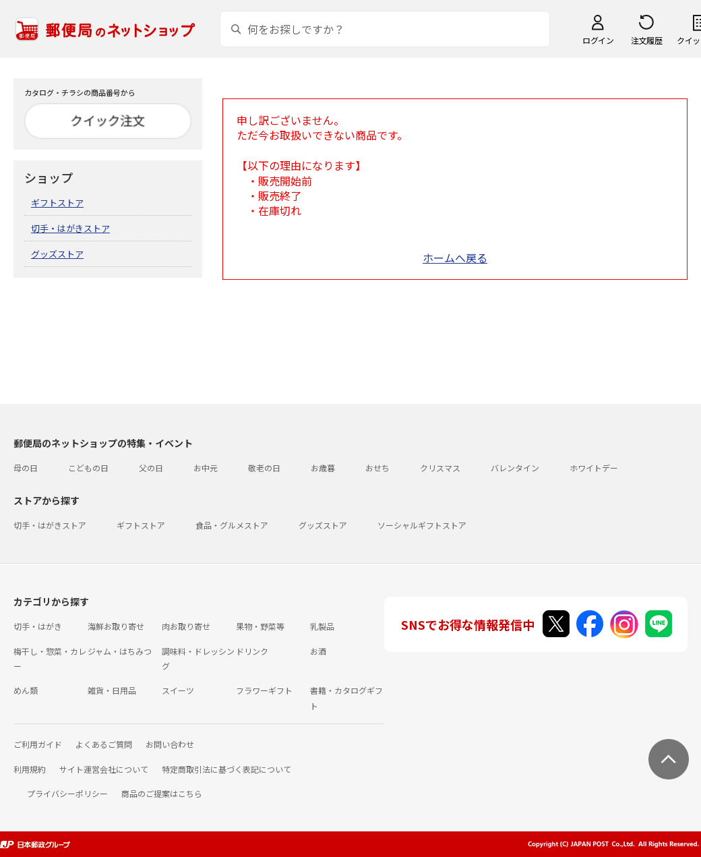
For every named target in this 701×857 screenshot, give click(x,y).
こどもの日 (88, 467)
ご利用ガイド (37, 744)
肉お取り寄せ (186, 626)
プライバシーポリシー (67, 793)
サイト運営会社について (103, 769)
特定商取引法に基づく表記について (226, 769)
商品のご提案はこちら (161, 793)
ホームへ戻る (455, 257)
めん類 (25, 690)
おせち (377, 467)
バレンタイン (515, 467)
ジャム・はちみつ (120, 651)
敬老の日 (264, 467)
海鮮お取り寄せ (116, 626)
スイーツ (178, 690)
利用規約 (29, 769)
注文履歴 (646, 40)
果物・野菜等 (260, 626)
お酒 (318, 651)
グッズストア (57, 253)
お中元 (205, 467)
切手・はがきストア (70, 228)
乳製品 (322, 626)
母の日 (25, 467)
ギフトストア (57, 202)
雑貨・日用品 (112, 690)
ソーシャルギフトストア (421, 525)
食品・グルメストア (231, 525)
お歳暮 (323, 467)
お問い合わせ (170, 744)
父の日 (151, 467)
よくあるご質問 (103, 744)
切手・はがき (37, 626)
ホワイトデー (594, 467)
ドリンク (252, 651)
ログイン (597, 40)
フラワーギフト (264, 690)
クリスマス (440, 467)
